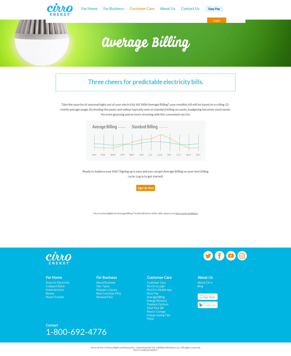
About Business (105, 282)
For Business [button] (113, 8)
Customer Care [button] (142, 8)
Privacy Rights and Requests (120, 347)
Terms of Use (97, 347)
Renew (50, 293)
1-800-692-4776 (76, 332)
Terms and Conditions (186, 213)
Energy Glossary (157, 300)
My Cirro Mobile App (159, 289)
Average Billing (156, 297)
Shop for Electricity (57, 282)
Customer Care (156, 282)
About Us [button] (167, 8)
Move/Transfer (55, 297)
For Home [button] (89, 8)
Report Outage (156, 311)
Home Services (55, 289)
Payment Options (157, 304)
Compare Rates (55, 286)
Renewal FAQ (104, 297)
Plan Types (103, 286)
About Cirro (205, 282)
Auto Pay (152, 293)
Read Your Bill (155, 307)
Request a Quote (106, 289)
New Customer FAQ (108, 293)
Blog (200, 286)
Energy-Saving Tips (158, 315)
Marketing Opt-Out (145, 347)
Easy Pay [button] (214, 8)
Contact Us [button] (190, 8)
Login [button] (216, 20)
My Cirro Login (156, 286)
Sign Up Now (146, 188)
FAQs (150, 318)
